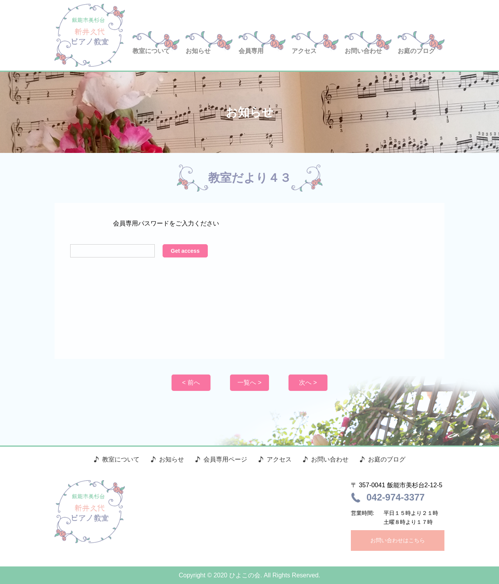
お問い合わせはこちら (397, 540)
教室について (151, 51)
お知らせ (198, 51)
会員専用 (251, 51)
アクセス (304, 51)
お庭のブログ (416, 51)
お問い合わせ (363, 51)
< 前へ (191, 382)
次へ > (308, 382)
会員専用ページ (225, 459)
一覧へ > (249, 382)
